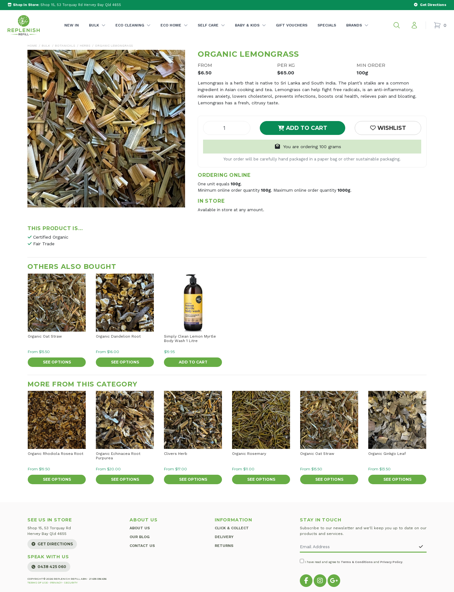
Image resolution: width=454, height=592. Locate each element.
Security (71, 582)
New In (71, 25)
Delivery (224, 536)
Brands (357, 31)
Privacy (56, 582)
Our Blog (139, 536)
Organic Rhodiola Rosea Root (55, 453)
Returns (224, 544)
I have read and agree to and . (351, 561)
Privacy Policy (391, 562)
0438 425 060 (49, 566)
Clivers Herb (175, 453)
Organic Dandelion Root (118, 336)
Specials (326, 25)
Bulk (97, 31)
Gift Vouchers (291, 25)
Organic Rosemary (249, 453)
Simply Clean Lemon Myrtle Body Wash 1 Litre (190, 338)
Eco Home (174, 31)
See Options (57, 362)
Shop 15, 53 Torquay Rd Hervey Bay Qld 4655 (64, 5)
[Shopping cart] (440, 25)
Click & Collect (232, 528)
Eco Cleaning (132, 31)
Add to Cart (302, 128)
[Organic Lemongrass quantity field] (226, 128)
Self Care (211, 31)
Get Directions (52, 544)
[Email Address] (358, 547)
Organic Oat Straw (45, 336)
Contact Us (142, 544)
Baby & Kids (250, 31)
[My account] (414, 25)
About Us (140, 528)
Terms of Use (37, 582)
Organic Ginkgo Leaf (387, 453)
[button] (396, 25)
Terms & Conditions (357, 562)
